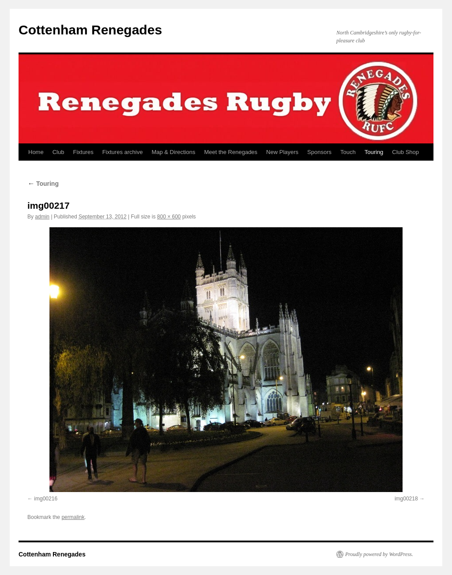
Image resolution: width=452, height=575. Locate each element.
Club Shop (405, 152)
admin (42, 217)
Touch (348, 152)
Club (58, 152)
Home (36, 152)
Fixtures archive (122, 152)
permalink (72, 517)
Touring (374, 152)
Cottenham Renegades (90, 30)
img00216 (45, 499)
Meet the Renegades (230, 152)
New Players (282, 152)
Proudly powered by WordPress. (379, 554)
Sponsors (319, 152)
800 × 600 (169, 217)
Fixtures (83, 152)
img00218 (406, 499)
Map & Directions (173, 152)
